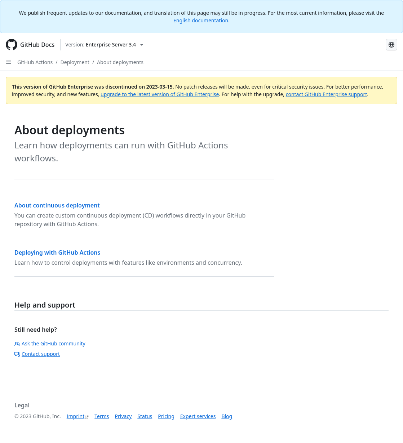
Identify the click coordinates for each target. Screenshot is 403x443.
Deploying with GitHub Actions (57, 252)
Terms (101, 416)
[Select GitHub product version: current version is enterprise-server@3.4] (104, 44)
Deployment (75, 62)
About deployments (120, 62)
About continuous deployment (57, 205)
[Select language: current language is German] (391, 44)
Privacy (123, 416)
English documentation (200, 20)
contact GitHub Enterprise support (326, 94)
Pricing (166, 416)
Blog (226, 416)
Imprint (76, 416)
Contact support (37, 353)
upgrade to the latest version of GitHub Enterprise (160, 94)
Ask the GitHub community (49, 343)
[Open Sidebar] (8, 62)
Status (144, 416)
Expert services (198, 416)
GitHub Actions (35, 62)
